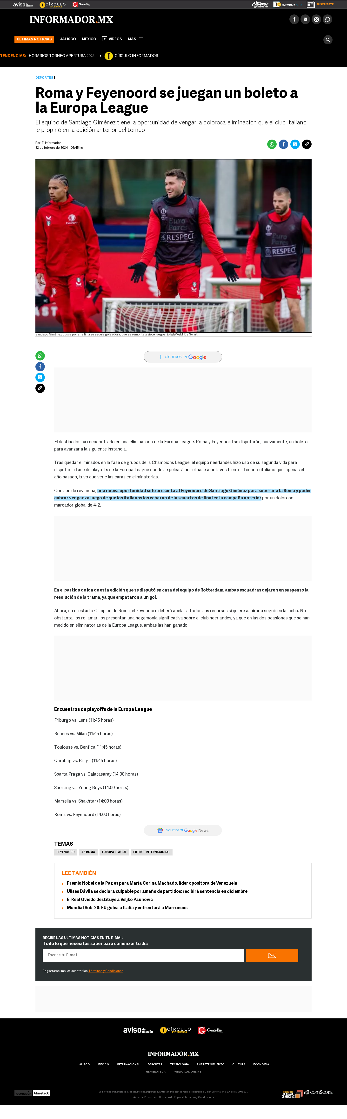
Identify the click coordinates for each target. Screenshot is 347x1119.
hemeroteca (156, 1072)
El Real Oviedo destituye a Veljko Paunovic (110, 900)
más (135, 39)
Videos (112, 38)
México (89, 39)
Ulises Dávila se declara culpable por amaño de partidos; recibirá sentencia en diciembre (157, 891)
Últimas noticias (34, 39)
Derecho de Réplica (171, 1097)
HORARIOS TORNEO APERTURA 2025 (61, 56)
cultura (238, 1064)
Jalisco (68, 39)
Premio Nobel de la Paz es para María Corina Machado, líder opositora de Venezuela (152, 883)
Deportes (44, 77)
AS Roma (88, 852)
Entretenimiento (210, 1064)
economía (261, 1064)
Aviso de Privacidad (145, 1097)
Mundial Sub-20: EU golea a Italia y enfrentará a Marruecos (127, 908)
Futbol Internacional (151, 852)
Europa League (114, 852)
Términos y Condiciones (105, 971)
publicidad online (187, 1072)
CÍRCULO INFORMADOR (136, 56)
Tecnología (179, 1064)
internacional (128, 1064)
